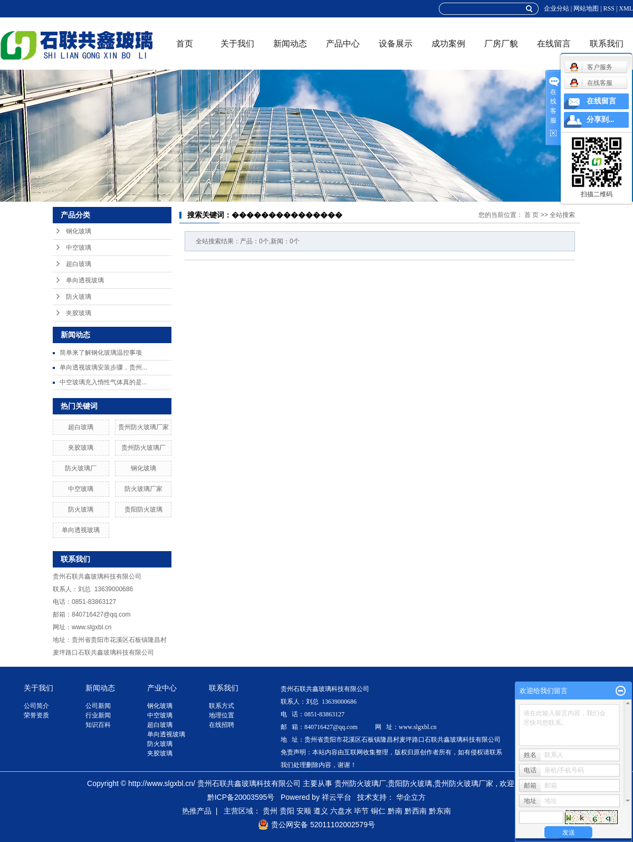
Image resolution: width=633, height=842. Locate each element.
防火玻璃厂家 (143, 489)
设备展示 (396, 43)
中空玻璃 (78, 247)
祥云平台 (336, 797)
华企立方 (411, 797)
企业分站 (556, 8)
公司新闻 (98, 705)
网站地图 (586, 8)
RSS (609, 8)
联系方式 (221, 705)
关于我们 (237, 43)
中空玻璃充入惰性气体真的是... (103, 382)
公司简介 (36, 705)
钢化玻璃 (78, 231)
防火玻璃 (78, 296)
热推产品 (197, 811)
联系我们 (607, 43)
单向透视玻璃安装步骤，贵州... (103, 367)
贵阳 (287, 811)
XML (626, 8)
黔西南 (416, 811)
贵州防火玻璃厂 (143, 447)
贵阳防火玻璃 (143, 509)
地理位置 (221, 715)
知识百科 (98, 725)
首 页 (531, 215)
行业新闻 (98, 715)
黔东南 (440, 811)
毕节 (361, 811)
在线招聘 (221, 725)
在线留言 (554, 43)
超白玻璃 (78, 264)
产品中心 (343, 43)
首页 (184, 43)
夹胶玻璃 (78, 313)
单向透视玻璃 (85, 280)
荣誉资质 (36, 715)
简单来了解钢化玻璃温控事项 (101, 352)
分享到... (601, 120)
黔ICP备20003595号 (241, 797)
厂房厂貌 (501, 43)
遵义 (320, 811)
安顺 (303, 811)
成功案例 (448, 43)
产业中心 (162, 688)
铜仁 (378, 811)
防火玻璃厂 (81, 468)
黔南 (395, 811)
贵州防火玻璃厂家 (143, 427)
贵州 (270, 811)
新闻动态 (290, 43)
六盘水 (341, 811)
